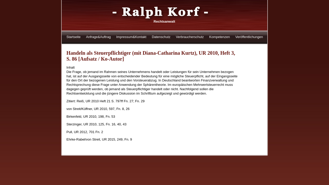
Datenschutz (161, 37)
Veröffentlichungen (249, 37)
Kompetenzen (219, 37)
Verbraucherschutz (190, 37)
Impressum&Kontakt (131, 37)
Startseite (74, 37)
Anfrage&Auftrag (98, 37)
